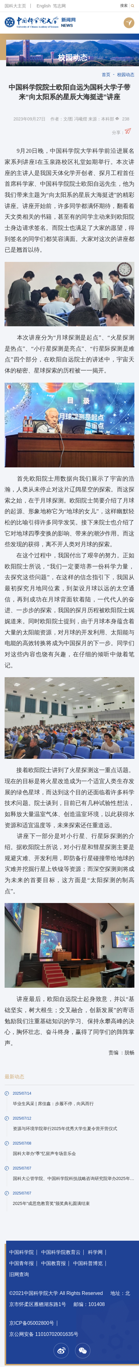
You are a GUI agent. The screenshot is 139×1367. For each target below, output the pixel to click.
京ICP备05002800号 (31, 1323)
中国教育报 (53, 1263)
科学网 (95, 1252)
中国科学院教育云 (61, 1252)
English (44, 5)
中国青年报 (21, 1263)
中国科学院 (21, 1252)
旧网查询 (19, 1274)
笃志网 (59, 5)
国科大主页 (15, 5)
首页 (106, 74)
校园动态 (72, 58)
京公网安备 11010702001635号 (43, 1334)
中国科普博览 (88, 1263)
